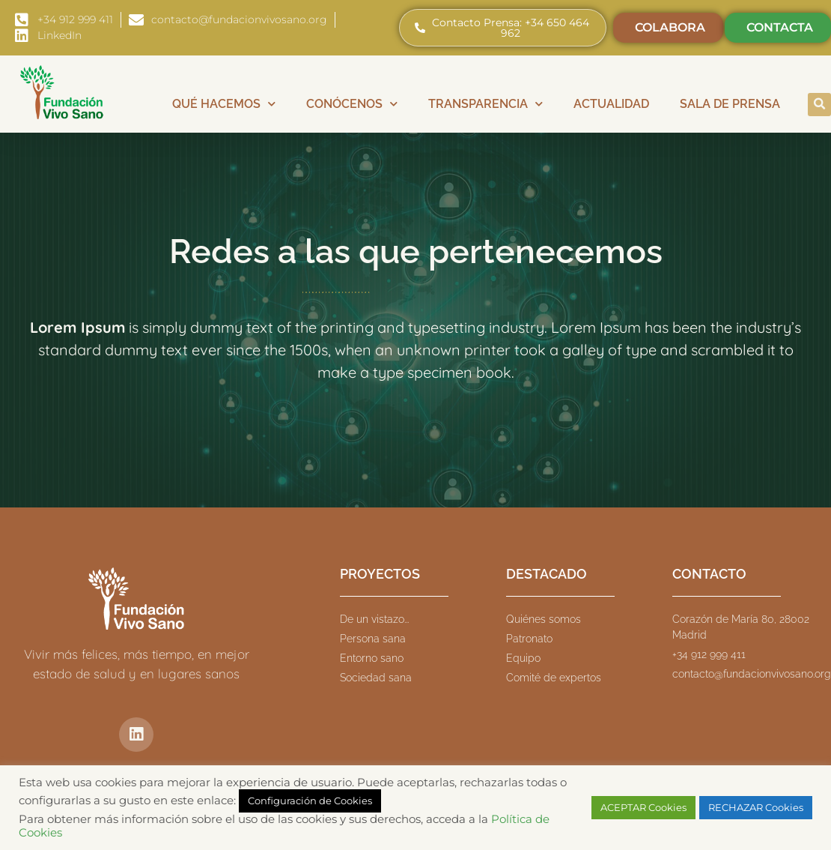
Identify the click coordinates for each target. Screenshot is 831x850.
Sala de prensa (730, 104)
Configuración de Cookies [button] (310, 801)
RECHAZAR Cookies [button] (755, 807)
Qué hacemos (224, 103)
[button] (819, 104)
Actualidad (611, 104)
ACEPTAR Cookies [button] (643, 807)
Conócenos (352, 103)
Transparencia (485, 103)
